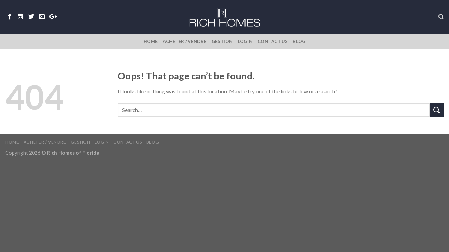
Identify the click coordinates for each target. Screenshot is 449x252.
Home (150, 41)
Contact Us (272, 41)
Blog (299, 41)
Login (245, 41)
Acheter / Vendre (185, 41)
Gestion (222, 41)
